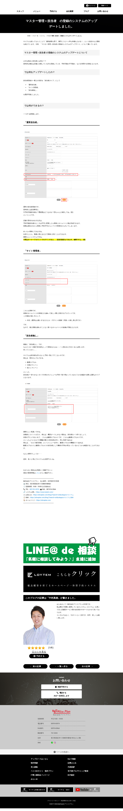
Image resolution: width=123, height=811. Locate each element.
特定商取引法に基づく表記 (68, 803)
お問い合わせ (102, 14)
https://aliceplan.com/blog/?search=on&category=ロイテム (53, 497)
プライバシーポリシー (53, 803)
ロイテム (42, 38)
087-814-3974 (34, 492)
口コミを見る (39, 654)
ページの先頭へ (61, 754)
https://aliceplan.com (43, 503)
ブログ (86, 14)
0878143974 (55, 726)
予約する (53, 14)
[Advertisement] (61, 524)
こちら (38, 475)
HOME (28, 38)
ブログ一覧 (35, 38)
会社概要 (69, 14)
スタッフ (20, 14)
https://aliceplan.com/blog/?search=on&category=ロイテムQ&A (51, 500)
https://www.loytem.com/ (44, 495)
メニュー (36, 14)
